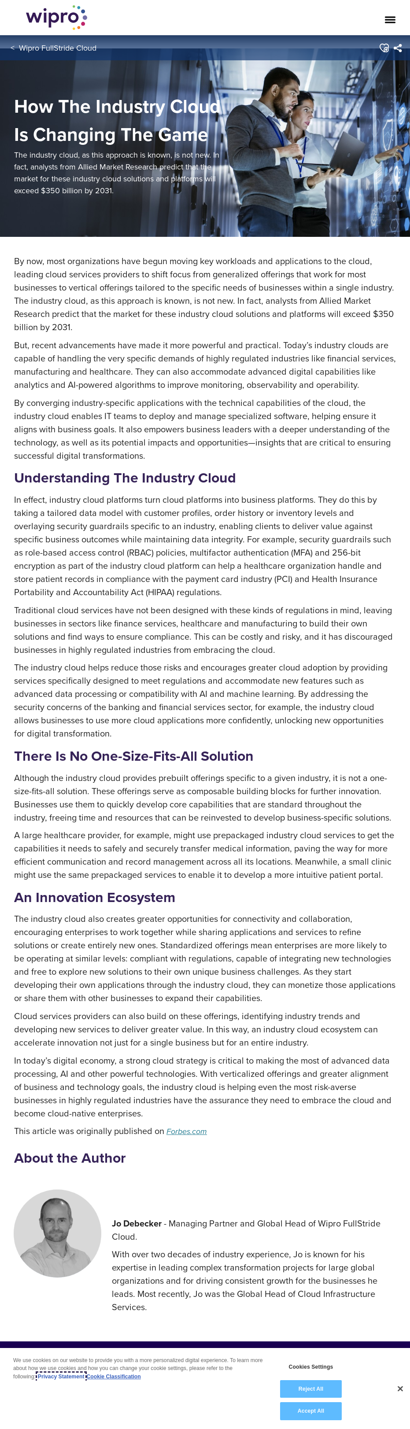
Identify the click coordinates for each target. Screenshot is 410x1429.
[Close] (400, 1389)
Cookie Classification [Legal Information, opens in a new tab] (114, 1377)
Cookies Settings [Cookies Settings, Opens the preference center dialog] (311, 1367)
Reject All (311, 1389)
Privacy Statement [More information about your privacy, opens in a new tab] (61, 1377)
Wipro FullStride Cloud (57, 47)
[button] (383, 48)
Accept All (311, 1412)
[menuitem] (397, 48)
